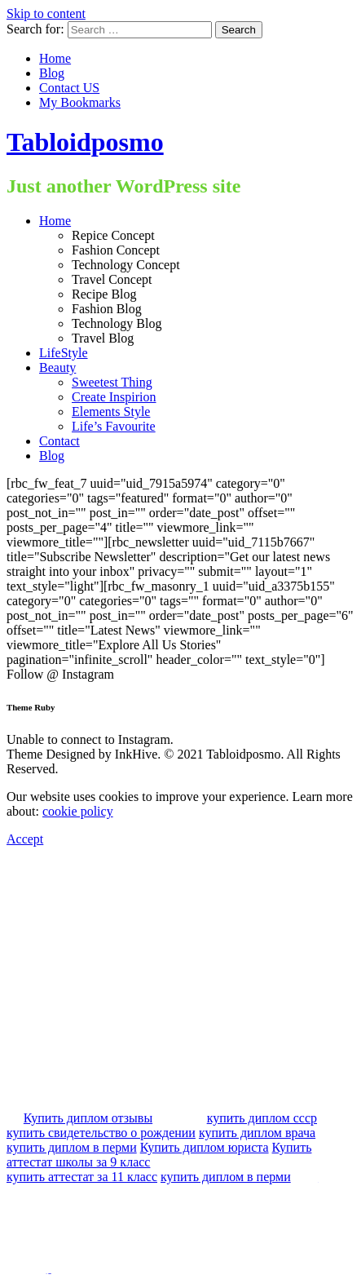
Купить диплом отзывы (88, 1118)
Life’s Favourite (114, 426)
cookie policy (77, 811)
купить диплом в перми (72, 1147)
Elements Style (111, 411)
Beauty (57, 367)
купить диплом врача (257, 1133)
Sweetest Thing (112, 382)
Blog (51, 73)
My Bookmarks (80, 102)
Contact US (69, 88)
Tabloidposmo (85, 142)
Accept (25, 839)
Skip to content (46, 13)
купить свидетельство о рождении (101, 1133)
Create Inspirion (114, 397)
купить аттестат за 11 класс (82, 1177)
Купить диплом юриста (204, 1147)
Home (55, 58)
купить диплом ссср (262, 1118)
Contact (59, 441)
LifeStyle (63, 353)
